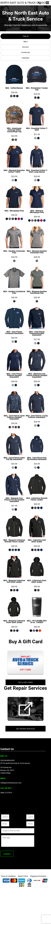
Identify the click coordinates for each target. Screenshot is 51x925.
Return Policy (23, 876)
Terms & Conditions (8, 876)
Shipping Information (38, 876)
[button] (25, 662)
